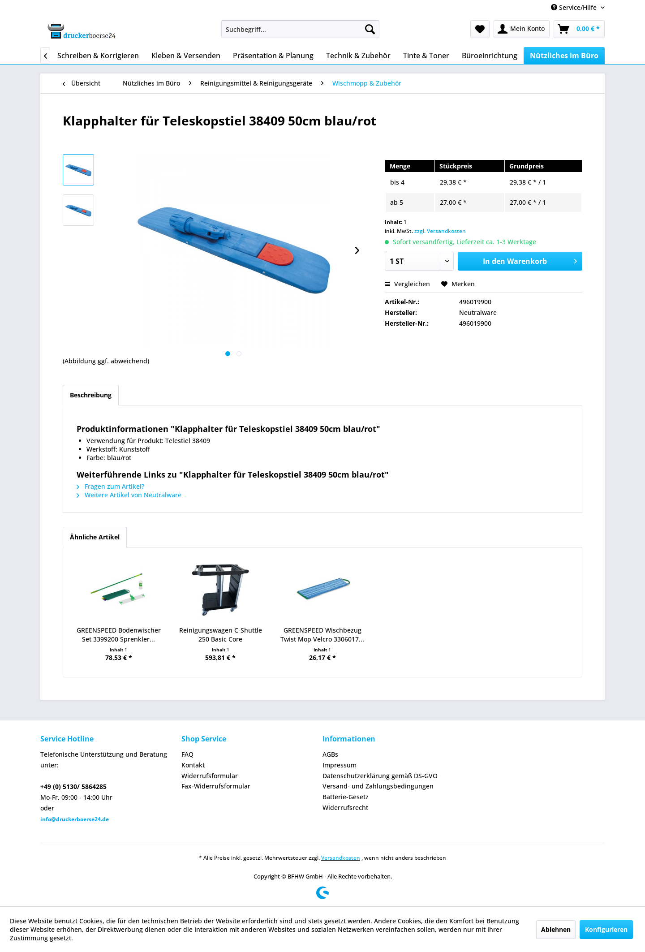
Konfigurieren (606, 929)
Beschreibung (91, 395)
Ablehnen (556, 929)
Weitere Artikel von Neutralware (129, 495)
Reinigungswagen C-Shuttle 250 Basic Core (220, 634)
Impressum (339, 765)
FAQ (187, 754)
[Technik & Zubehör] (358, 55)
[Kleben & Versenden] (186, 55)
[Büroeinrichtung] (490, 55)
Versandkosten (340, 858)
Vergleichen (407, 284)
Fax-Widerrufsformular (215, 786)
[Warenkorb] (579, 29)
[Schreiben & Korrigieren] (98, 55)
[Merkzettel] (480, 29)
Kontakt (193, 765)
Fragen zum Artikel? (110, 486)
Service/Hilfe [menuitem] (574, 7)
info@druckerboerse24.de (74, 819)
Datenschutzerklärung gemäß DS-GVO (380, 775)
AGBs (330, 754)
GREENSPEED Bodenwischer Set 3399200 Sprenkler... (119, 634)
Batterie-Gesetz (345, 797)
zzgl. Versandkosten (440, 231)
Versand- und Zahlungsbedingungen (378, 786)
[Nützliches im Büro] (564, 55)
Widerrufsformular (209, 775)
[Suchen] (370, 29)
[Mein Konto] (522, 29)
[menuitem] (300, 29)
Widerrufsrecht (345, 807)
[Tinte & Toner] (426, 55)
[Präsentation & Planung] (273, 55)
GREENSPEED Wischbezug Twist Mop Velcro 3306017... (322, 634)
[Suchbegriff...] (300, 29)
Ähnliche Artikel (95, 537)
